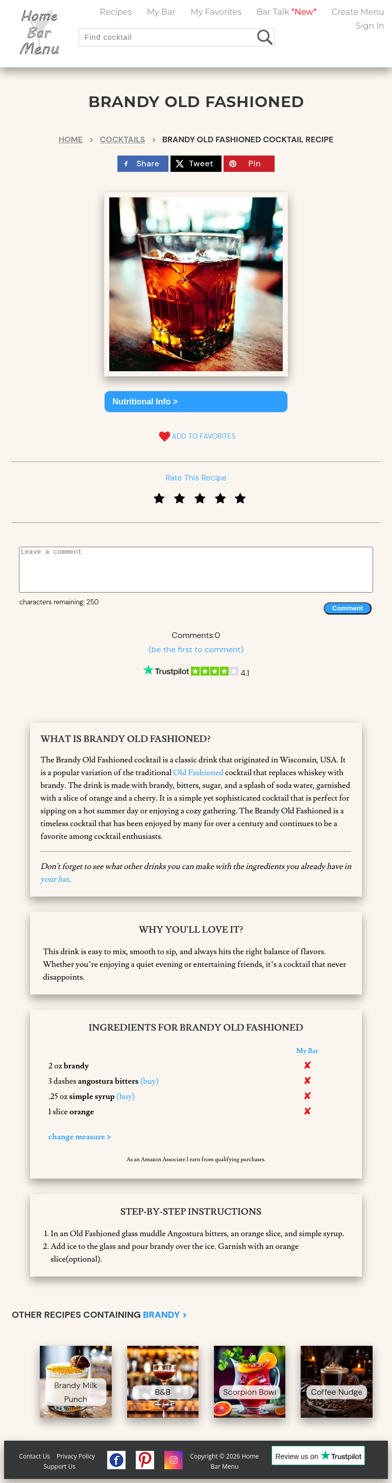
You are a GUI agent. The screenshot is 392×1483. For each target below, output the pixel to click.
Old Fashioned (198, 773)
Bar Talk (286, 12)
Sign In (370, 26)
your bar (54, 879)
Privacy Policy (76, 1456)
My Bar (161, 12)
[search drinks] (265, 37)
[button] (196, 401)
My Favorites (215, 12)
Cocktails (122, 139)
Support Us (59, 1466)
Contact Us (34, 1456)
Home (71, 139)
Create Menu (358, 12)
